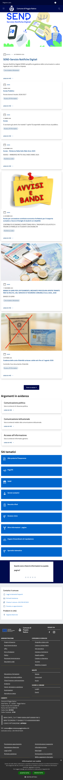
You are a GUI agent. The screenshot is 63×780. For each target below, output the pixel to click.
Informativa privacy (41, 747)
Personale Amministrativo (12, 658)
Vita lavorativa (39, 649)
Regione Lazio (7, 2)
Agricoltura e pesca (10, 693)
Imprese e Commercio (41, 652)
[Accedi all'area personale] (55, 2)
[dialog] (31, 769)
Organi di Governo (9, 642)
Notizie (37, 674)
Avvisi (8, 54)
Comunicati (38, 677)
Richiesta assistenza (10, 754)
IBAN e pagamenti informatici (44, 757)
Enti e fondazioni (9, 652)
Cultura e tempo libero (42, 645)
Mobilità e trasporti (41, 665)
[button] (31, 777)
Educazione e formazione (11, 674)
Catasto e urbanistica (41, 658)
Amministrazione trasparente (44, 744)
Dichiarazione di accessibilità (43, 754)
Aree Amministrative (10, 645)
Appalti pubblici (39, 655)
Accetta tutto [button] (24, 773)
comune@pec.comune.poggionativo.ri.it (16, 728)
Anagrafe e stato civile (42, 642)
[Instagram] (54, 632)
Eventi (37, 692)
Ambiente (7, 684)
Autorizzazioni (8, 690)
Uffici (5, 649)
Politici (6, 655)
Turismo (37, 662)
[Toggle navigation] (4, 8)
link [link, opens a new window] (49, 769)
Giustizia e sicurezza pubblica (13, 677)
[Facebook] (49, 632)
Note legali (38, 750)
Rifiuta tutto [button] (38, 773)
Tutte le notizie (31, 387)
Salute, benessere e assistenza (13, 687)
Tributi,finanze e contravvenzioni (14, 680)
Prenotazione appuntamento (13, 744)
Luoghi (37, 689)
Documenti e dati (9, 662)
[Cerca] (59, 9)
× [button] (61, 760)
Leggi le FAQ (8, 750)
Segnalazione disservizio (11, 747)
